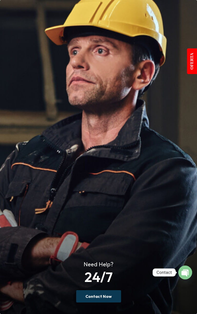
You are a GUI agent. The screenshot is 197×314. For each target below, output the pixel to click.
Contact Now (98, 296)
